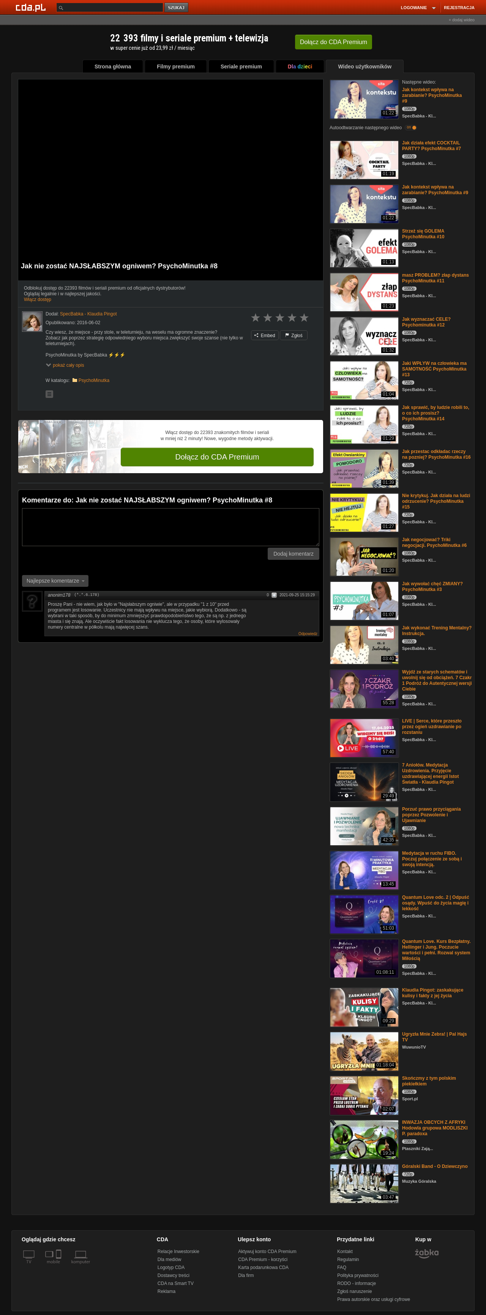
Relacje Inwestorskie (178, 1251)
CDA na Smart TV (176, 1283)
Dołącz (333, 42)
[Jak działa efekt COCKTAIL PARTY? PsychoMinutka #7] (364, 159)
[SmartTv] (59, 1266)
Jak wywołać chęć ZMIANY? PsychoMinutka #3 (432, 586)
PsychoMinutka (94, 380)
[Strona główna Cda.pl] (31, 7)
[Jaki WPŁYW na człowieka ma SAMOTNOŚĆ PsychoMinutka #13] (364, 380)
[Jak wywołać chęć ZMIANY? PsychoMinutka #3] (364, 600)
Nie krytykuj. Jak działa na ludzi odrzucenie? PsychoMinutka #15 (436, 501)
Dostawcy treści (173, 1275)
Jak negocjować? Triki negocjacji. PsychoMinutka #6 (434, 542)
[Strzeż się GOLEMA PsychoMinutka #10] (364, 247)
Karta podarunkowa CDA (263, 1267)
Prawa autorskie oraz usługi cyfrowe (373, 1299)
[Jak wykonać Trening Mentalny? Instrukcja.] (364, 644)
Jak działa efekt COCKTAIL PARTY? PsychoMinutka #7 (431, 145)
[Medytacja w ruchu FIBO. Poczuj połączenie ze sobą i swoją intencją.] (364, 870)
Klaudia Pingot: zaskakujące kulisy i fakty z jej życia (432, 992)
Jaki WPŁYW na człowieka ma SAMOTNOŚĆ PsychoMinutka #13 (434, 369)
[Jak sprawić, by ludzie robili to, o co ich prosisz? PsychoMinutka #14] (364, 424)
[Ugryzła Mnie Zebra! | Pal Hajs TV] (364, 1050)
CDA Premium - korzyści (262, 1259)
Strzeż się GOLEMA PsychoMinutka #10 (423, 233)
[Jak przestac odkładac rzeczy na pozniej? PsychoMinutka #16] (364, 468)
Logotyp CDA (171, 1267)
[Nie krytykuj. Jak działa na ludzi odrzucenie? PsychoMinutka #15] (364, 512)
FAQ (341, 1267)
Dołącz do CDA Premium (217, 457)
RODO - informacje (356, 1283)
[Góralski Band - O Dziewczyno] (364, 1183)
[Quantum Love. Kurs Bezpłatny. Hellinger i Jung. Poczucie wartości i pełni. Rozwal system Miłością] (364, 958)
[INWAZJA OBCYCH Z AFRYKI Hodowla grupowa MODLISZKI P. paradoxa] (364, 1139)
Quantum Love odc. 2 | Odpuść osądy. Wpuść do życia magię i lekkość (435, 903)
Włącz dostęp (37, 299)
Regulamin (348, 1259)
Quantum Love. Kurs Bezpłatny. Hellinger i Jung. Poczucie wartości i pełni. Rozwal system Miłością (436, 950)
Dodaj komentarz (293, 554)
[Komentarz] (170, 527)
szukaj (176, 8)
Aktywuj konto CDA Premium (267, 1251)
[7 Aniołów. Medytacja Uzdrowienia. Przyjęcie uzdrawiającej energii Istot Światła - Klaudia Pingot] (364, 781)
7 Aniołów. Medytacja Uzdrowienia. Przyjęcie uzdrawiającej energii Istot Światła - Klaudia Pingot (430, 773)
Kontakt (345, 1251)
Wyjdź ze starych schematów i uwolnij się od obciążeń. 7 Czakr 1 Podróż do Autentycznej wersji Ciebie (437, 680)
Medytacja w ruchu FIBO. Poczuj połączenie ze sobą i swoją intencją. (432, 859)
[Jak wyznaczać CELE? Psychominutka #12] (364, 336)
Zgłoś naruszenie (354, 1291)
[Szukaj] (109, 7)
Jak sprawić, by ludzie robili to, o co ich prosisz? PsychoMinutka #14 (435, 413)
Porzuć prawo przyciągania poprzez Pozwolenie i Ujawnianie (431, 814)
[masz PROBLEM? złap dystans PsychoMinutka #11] (364, 292)
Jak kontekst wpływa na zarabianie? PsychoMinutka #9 (432, 95)
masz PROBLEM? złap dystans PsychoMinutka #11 (435, 278)
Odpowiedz (307, 634)
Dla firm (246, 1275)
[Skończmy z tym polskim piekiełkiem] (364, 1095)
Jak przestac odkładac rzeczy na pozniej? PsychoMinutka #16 (436, 454)
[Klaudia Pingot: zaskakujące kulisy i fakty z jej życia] (364, 1006)
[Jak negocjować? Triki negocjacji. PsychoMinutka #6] (364, 556)
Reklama (166, 1291)
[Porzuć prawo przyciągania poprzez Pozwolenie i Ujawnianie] (364, 825)
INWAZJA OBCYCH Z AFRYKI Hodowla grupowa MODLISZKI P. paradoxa (435, 1128)
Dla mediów (169, 1259)
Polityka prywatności (358, 1275)
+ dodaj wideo (462, 19)
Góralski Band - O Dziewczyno (435, 1166)
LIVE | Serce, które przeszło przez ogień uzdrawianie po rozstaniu (432, 726)
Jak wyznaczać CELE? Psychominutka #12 (426, 322)
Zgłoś (294, 335)
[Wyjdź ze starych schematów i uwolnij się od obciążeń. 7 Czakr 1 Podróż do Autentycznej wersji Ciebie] (364, 688)
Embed (264, 335)
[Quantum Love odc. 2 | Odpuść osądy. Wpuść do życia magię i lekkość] (364, 914)
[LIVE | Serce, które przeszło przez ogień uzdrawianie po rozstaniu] (364, 737)
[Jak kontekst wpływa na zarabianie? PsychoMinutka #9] (364, 98)
